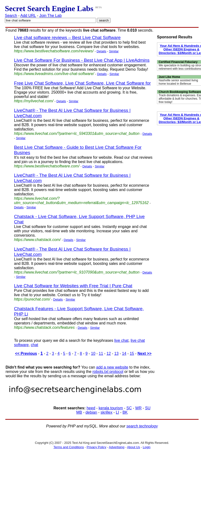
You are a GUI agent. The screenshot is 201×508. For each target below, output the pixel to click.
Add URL (28, 16)
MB (79, 412)
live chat (121, 340)
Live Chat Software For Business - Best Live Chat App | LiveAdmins (81, 60)
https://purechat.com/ (32, 299)
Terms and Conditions (68, 447)
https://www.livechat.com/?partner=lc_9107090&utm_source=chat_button (77, 272)
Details (101, 51)
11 (101, 353)
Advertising (116, 447)
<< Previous (26, 353)
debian (91, 412)
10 (93, 353)
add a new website (112, 367)
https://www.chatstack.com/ (37, 240)
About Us (133, 447)
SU (147, 408)
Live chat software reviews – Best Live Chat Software (67, 37)
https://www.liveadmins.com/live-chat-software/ (54, 74)
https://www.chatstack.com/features (44, 327)
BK (124, 412)
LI (117, 412)
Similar (114, 51)
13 (116, 353)
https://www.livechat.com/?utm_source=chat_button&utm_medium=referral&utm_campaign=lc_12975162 (81, 200)
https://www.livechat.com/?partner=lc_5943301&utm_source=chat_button (77, 133)
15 (132, 353)
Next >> (144, 353)
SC (129, 408)
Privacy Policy (96, 447)
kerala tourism (111, 408)
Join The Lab (50, 16)
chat (34, 345)
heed (91, 408)
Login (146, 447)
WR (138, 408)
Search (11, 16)
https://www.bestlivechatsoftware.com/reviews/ (54, 51)
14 (124, 353)
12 (108, 353)
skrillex (106, 412)
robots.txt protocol (107, 372)
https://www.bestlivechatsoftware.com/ (46, 166)
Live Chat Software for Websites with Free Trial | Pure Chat (73, 285)
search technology (142, 426)
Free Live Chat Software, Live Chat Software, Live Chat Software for (82, 83)
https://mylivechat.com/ (33, 101)
